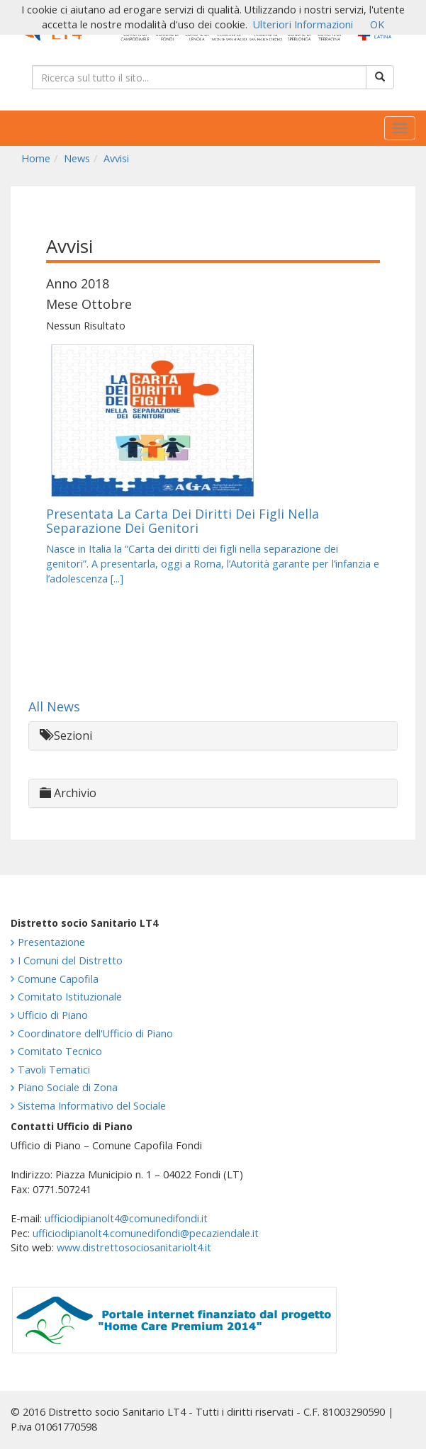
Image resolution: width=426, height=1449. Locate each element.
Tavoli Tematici (54, 1069)
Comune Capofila (58, 979)
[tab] (213, 736)
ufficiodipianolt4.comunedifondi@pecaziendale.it (146, 1233)
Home (35, 158)
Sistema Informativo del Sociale (92, 1105)
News (77, 158)
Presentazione (51, 942)
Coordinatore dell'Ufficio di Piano (95, 1033)
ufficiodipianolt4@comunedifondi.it (126, 1218)
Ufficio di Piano (53, 1015)
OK (377, 24)
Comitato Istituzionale (70, 996)
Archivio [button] (68, 793)
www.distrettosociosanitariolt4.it (134, 1247)
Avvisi (116, 158)
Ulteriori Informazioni (303, 24)
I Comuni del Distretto (70, 960)
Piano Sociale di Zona (68, 1087)
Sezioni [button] (66, 735)
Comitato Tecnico (60, 1051)
